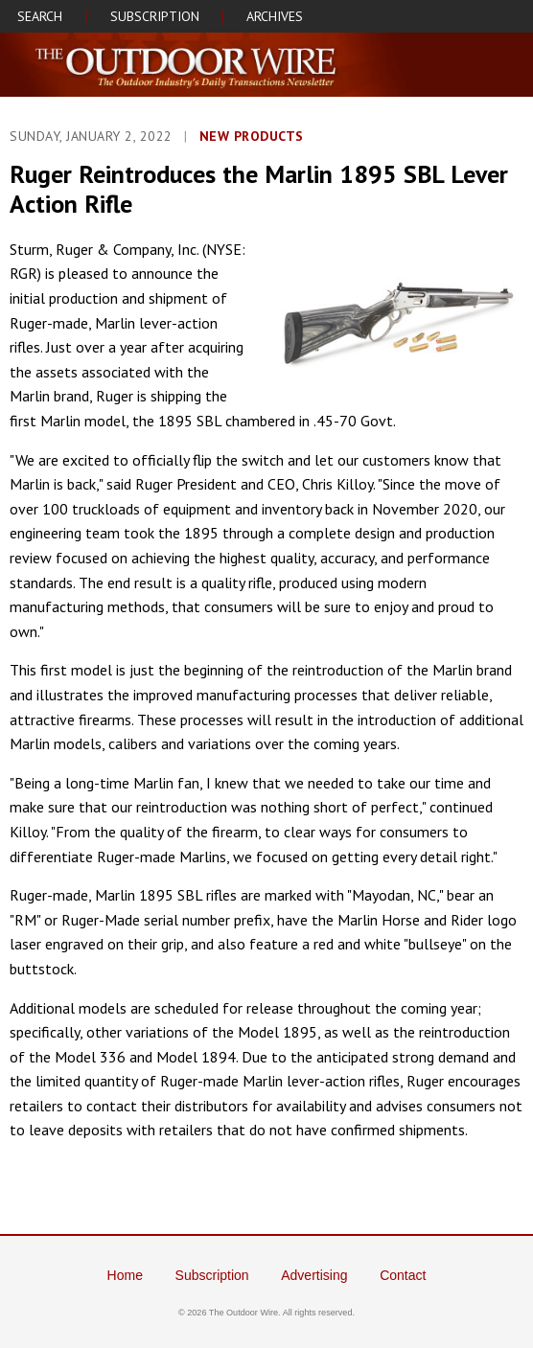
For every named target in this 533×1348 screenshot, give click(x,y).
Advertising (314, 1275)
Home (125, 1275)
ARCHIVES (274, 16)
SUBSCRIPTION (154, 16)
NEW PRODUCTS (251, 136)
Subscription (212, 1275)
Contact (403, 1275)
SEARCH (39, 16)
